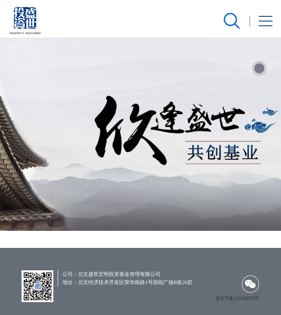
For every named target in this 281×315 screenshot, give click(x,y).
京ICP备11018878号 (237, 298)
